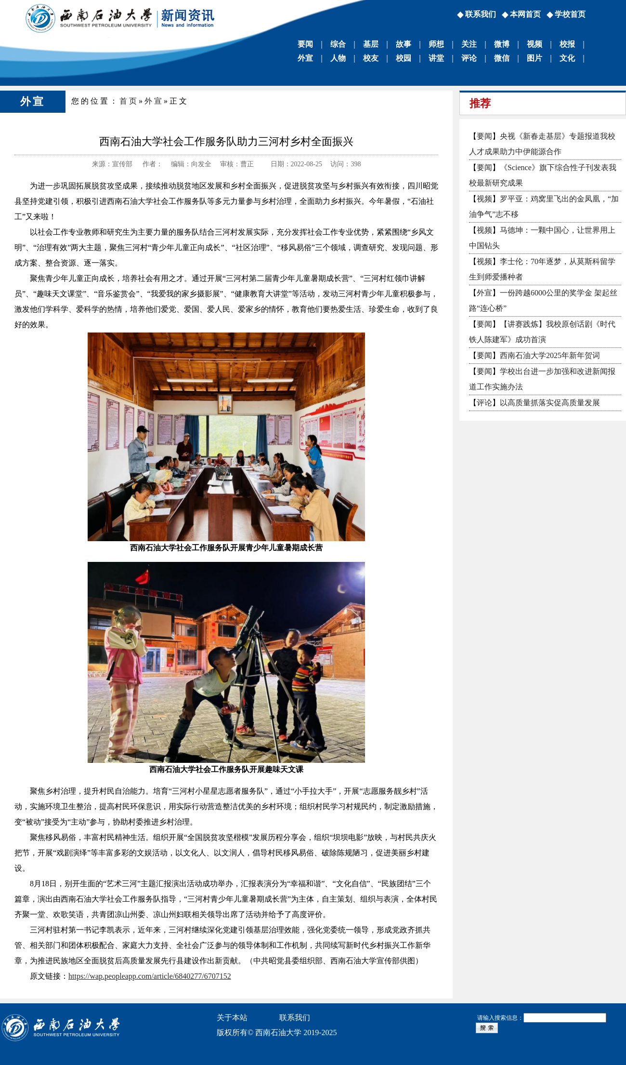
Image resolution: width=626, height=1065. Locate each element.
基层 (370, 44)
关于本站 (232, 1017)
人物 (338, 58)
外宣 (305, 58)
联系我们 (480, 14)
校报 (567, 44)
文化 (567, 58)
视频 (534, 44)
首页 (129, 101)
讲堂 (436, 58)
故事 (403, 44)
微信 (501, 58)
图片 (534, 58)
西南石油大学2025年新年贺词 (550, 355)
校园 (403, 58)
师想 (436, 44)
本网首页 (525, 14)
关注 (469, 44)
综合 (338, 44)
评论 (469, 58)
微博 (501, 44)
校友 (370, 58)
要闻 (305, 44)
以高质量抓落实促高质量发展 (550, 403)
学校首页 (570, 14)
